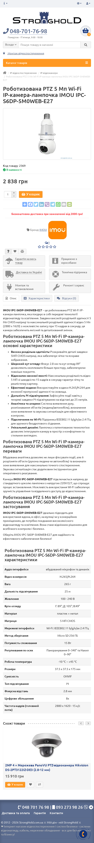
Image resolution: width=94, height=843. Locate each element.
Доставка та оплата (16, 813)
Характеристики (37, 298)
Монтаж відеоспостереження (23, 53)
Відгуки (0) (66, 298)
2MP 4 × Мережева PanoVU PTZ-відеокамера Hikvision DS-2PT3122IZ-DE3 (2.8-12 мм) (46, 767)
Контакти (56, 813)
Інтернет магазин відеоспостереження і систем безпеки (40, 826)
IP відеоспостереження (23, 73)
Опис (11, 298)
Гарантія (40, 813)
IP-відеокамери (49, 73)
